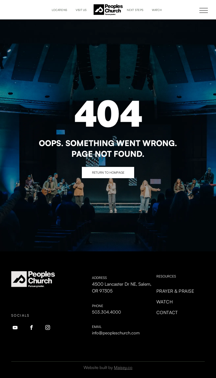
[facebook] (31, 328)
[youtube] (15, 328)
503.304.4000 (106, 312)
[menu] (203, 10)
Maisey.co (123, 367)
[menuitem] (60, 10)
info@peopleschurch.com (116, 332)
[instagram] (47, 328)
